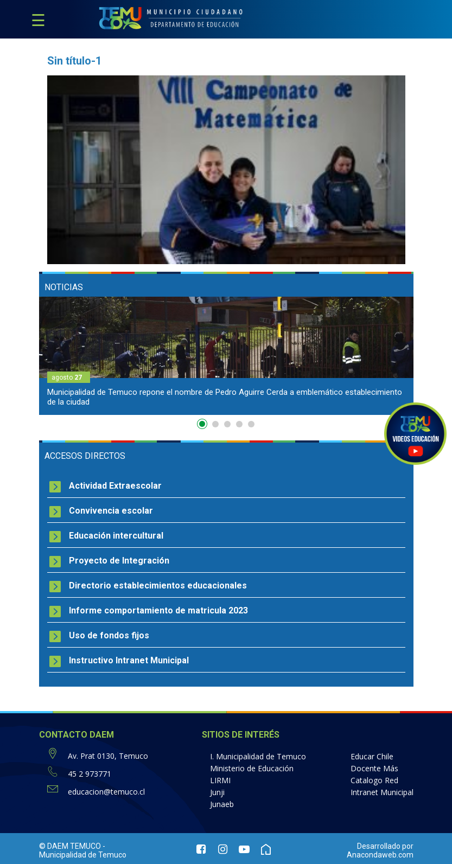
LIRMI (220, 780)
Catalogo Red (374, 780)
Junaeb (222, 804)
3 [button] (227, 424)
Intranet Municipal (382, 792)
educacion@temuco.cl (106, 791)
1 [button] (203, 426)
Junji (217, 792)
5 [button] (251, 424)
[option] (226, 356)
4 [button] (239, 424)
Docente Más (374, 768)
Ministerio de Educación (252, 768)
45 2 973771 (89, 774)
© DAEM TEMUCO (70, 846)
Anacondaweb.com (380, 854)
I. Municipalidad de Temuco (258, 756)
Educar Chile (372, 756)
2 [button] (215, 424)
